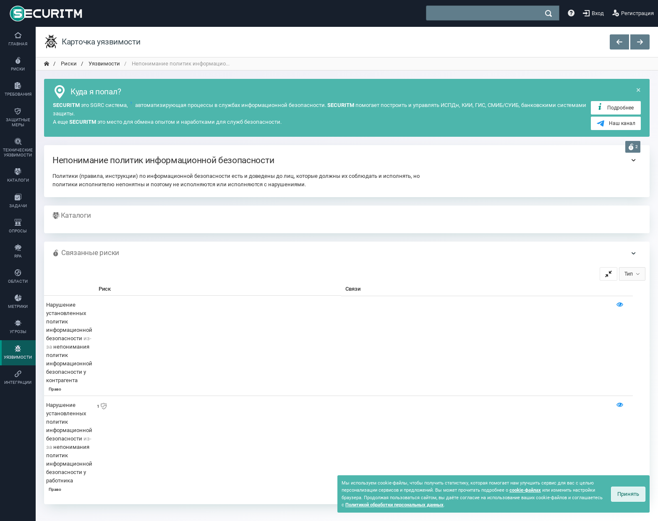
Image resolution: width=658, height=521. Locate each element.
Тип (628, 274)
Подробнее (615, 107)
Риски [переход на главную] (68, 63)
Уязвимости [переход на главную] (103, 63)
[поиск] (548, 13)
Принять (628, 494)
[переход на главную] (46, 63)
